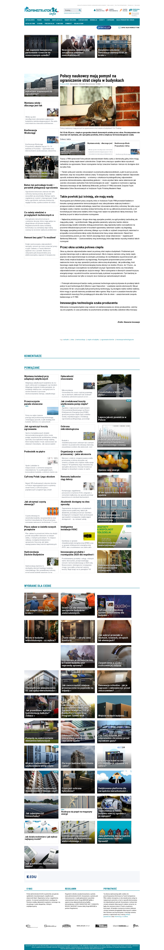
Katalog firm (30, 23)
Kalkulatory (78, 23)
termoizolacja (81, 339)
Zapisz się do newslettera (130, 27)
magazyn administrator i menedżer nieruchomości (91, 5)
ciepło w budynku (93, 339)
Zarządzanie (83, 20)
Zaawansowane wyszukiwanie (72, 13)
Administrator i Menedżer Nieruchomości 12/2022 (85, 84)
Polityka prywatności (121, 5)
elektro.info (50, 926)
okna (72, 339)
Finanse (47, 20)
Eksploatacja (57, 20)
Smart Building (70, 20)
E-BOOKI (39, 23)
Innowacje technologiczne (125, 339)
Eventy (102, 20)
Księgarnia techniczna (120, 926)
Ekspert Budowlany (32, 926)
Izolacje (83, 926)
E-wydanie (110, 20)
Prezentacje (49, 23)
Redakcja (130, 5)
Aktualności (30, 20)
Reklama (137, 5)
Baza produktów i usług (125, 20)
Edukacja (93, 20)
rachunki (66, 339)
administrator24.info (41, 10)
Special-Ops (66, 926)
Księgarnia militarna (136, 926)
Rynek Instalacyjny (101, 926)
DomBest (68, 23)
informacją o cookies (121, 916)
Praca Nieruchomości (104, 27)
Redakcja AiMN (64, 84)
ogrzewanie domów (108, 339)
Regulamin (110, 5)
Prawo (39, 20)
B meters (59, 23)
